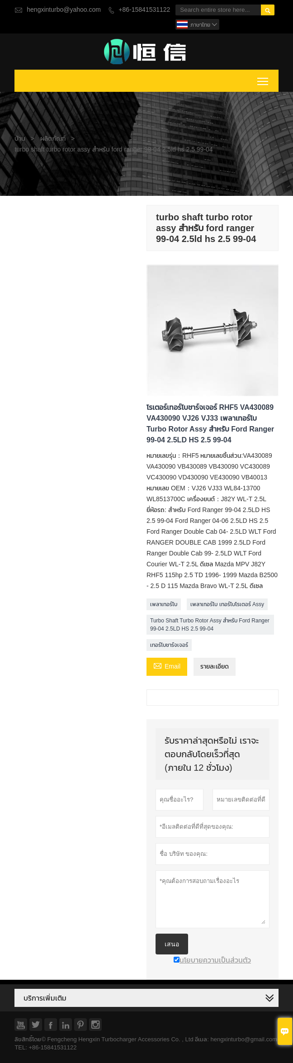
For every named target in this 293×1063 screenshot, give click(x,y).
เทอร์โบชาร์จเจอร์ (169, 645)
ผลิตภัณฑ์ (53, 138)
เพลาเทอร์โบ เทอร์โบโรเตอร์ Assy (227, 604)
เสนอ (172, 944)
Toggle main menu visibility (263, 79)
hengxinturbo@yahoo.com (64, 9)
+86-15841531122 (144, 9)
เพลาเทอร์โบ (163, 604)
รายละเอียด (214, 666)
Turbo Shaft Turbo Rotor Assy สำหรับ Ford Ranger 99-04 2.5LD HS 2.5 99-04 (209, 625)
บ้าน (19, 138)
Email (166, 665)
